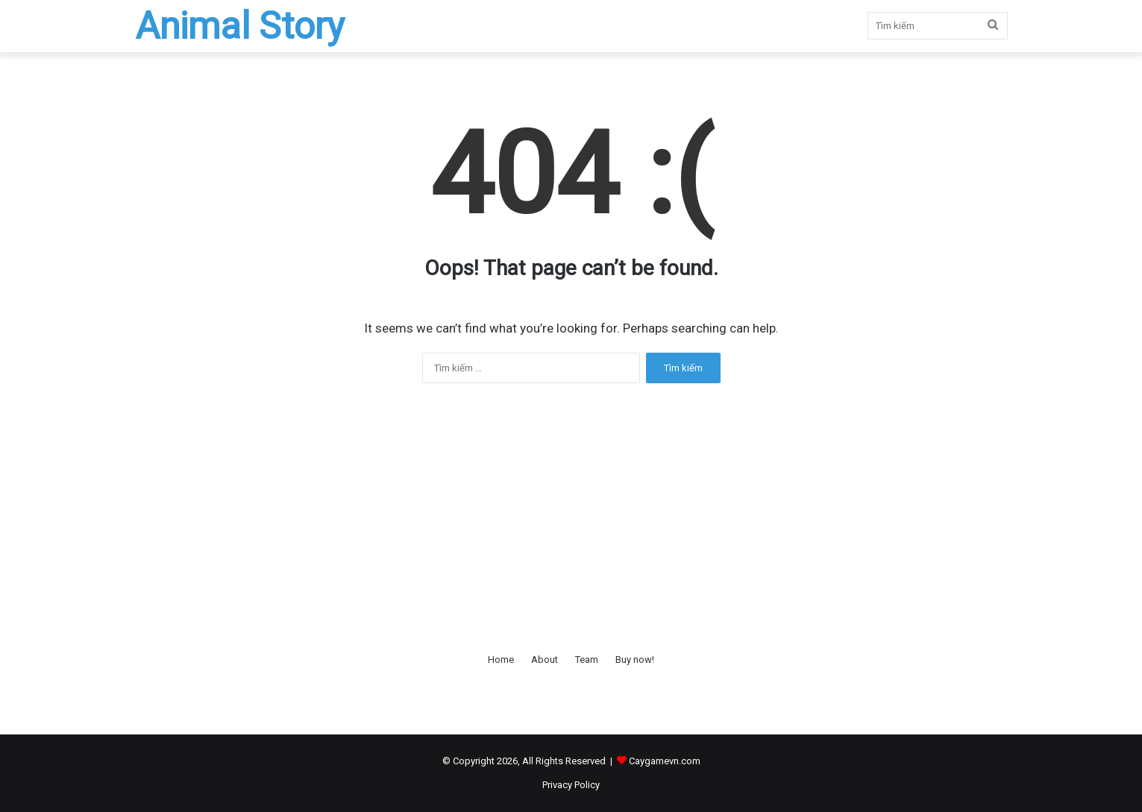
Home (501, 659)
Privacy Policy (571, 784)
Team (586, 659)
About (544, 659)
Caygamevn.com (664, 761)
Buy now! (634, 659)
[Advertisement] (571, 517)
